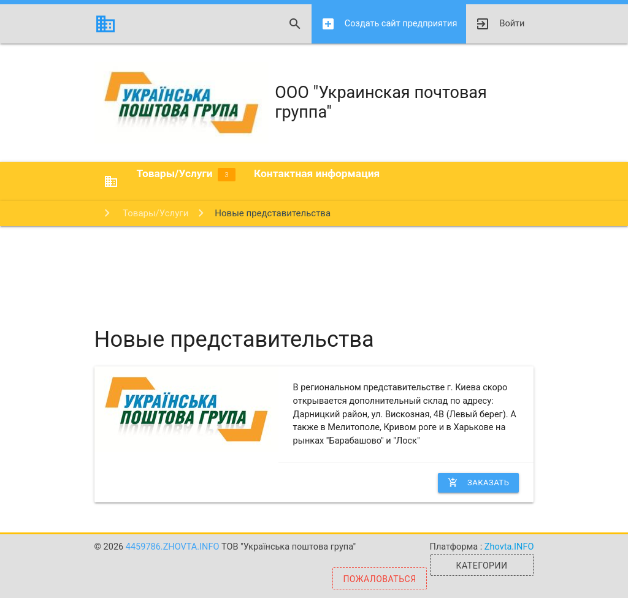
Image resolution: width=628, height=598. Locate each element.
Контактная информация (317, 173)
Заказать (478, 483)
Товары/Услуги (186, 174)
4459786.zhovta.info (173, 547)
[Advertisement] (314, 265)
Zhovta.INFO (509, 547)
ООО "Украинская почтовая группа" (290, 102)
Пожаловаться (379, 579)
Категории (482, 565)
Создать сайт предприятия (389, 24)
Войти (499, 24)
